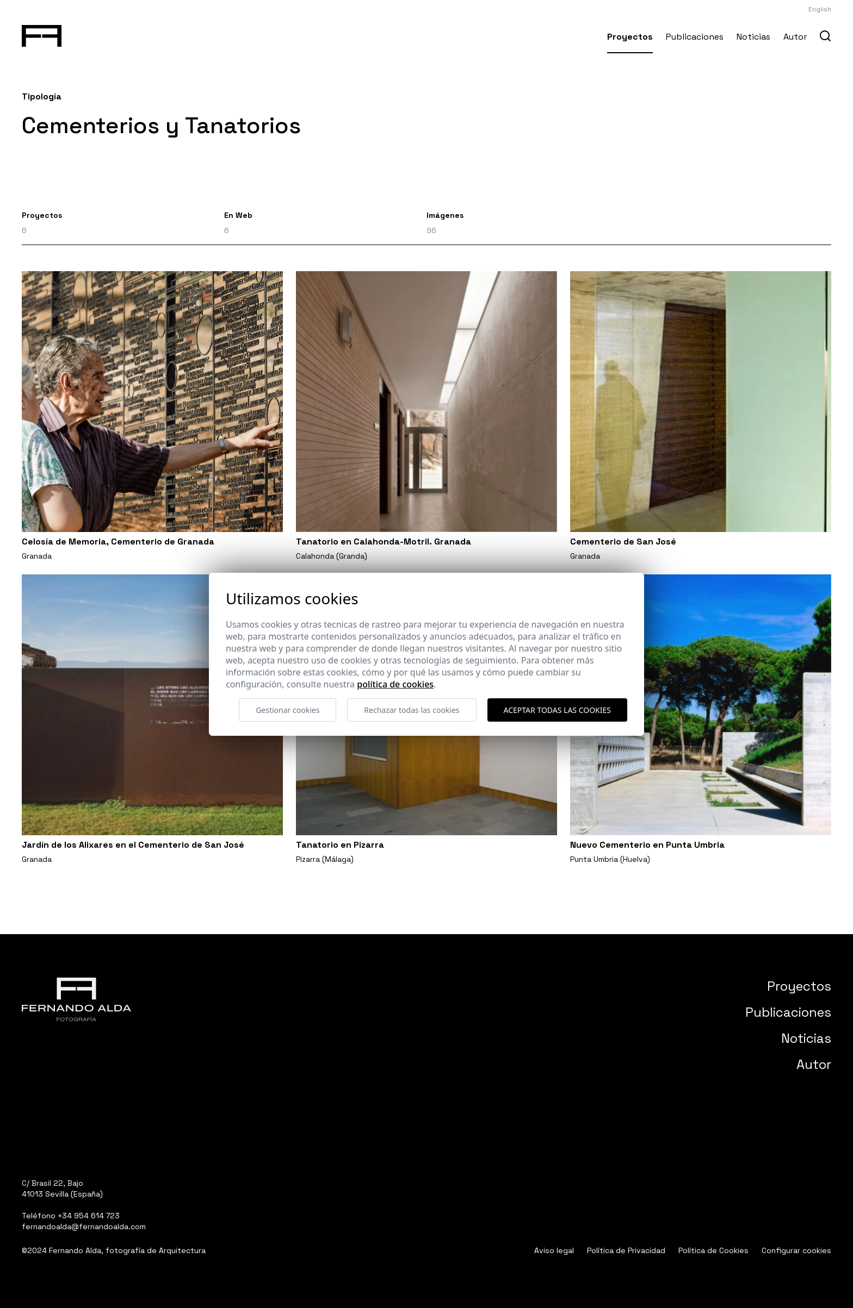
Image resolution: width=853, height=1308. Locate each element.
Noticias (753, 36)
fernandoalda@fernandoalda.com (84, 1226)
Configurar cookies (796, 1250)
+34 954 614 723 (89, 1216)
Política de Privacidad (626, 1250)
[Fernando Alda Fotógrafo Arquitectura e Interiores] (41, 33)
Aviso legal (554, 1250)
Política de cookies (395, 684)
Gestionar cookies (287, 710)
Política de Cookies (713, 1250)
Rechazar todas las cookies (411, 710)
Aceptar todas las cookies (557, 710)
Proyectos (630, 36)
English (819, 9)
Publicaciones (695, 36)
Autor (795, 36)
